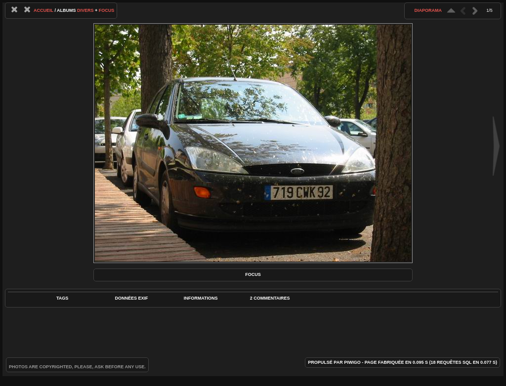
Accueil (43, 10)
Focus (107, 10)
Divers (85, 10)
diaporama (428, 10)
